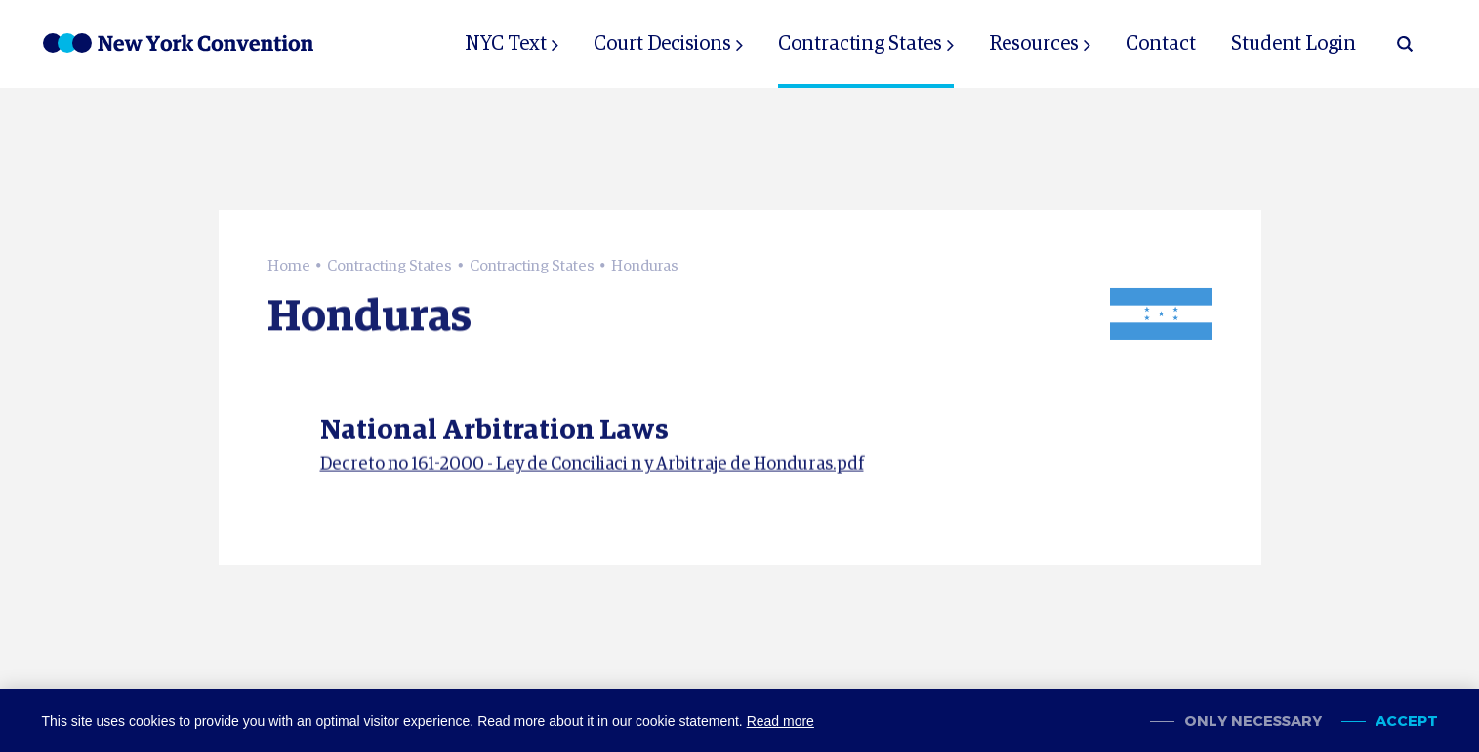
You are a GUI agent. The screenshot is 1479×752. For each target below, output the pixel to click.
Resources (1034, 44)
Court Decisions (662, 44)
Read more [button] (780, 721)
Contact (1161, 44)
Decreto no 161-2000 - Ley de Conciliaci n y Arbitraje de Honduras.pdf (592, 471)
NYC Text (506, 44)
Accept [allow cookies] (1407, 721)
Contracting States (860, 44)
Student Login (1293, 44)
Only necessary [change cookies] (1253, 721)
